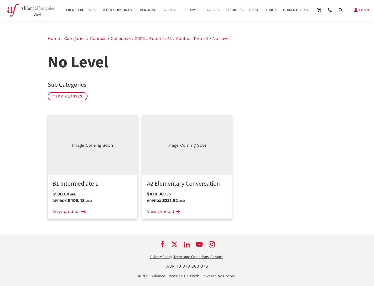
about (270, 10)
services (210, 10)
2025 (140, 38)
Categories (75, 38)
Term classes (67, 96)
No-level (221, 38)
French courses (80, 10)
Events (168, 10)
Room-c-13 (160, 38)
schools (233, 10)
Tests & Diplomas (117, 10)
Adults (182, 38)
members (147, 10)
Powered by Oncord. (218, 276)
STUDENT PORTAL (297, 10)
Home (54, 38)
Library (189, 10)
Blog (253, 10)
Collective (121, 38)
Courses (98, 38)
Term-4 (200, 38)
